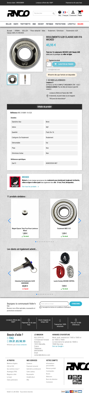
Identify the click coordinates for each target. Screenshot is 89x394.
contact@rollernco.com (42, 355)
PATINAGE (49, 24)
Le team (9, 377)
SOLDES (80, 24)
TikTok (79, 377)
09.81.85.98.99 (16, 341)
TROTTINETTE (25, 24)
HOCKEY (41, 24)
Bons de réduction (51, 379)
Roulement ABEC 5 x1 (64, 228)
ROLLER (8, 24)
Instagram (75, 382)
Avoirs (48, 374)
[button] (51, 89)
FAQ (59, 15)
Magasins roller (11, 374)
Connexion (49, 382)
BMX (34, 24)
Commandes (50, 371)
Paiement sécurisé (32, 366)
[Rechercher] (44, 13)
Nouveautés (30, 374)
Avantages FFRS (12, 372)
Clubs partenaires (12, 380)
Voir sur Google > (58, 346)
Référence (13, 113)
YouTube (75, 377)
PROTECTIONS (60, 24)
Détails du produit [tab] (44, 107)
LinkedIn (79, 382)
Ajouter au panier (63, 64)
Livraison (29, 363)
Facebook (70, 377)
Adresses (49, 376)
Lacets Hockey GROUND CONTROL (64, 281)
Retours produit (51, 368)
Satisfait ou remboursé (34, 369)
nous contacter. (22, 345)
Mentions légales (12, 363)
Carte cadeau (31, 372)
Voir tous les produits (30, 187)
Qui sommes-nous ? (13, 369)
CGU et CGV (10, 366)
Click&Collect (31, 377)
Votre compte (52, 360)
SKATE (15, 24)
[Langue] (65, 13)
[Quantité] (48, 64)
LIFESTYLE (71, 24)
